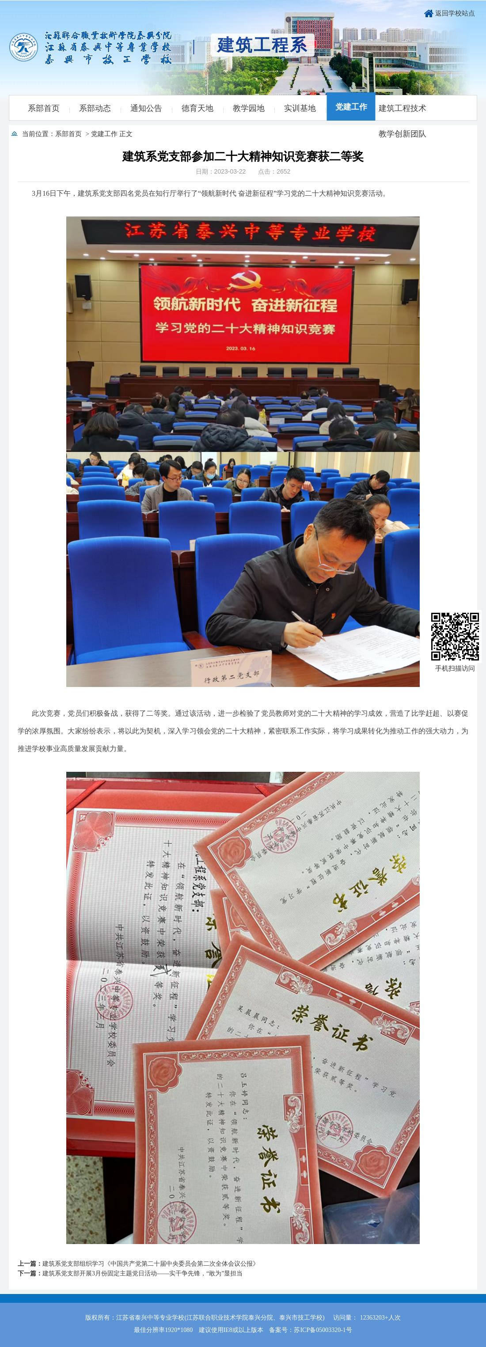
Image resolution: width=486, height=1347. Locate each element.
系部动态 (95, 108)
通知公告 (146, 108)
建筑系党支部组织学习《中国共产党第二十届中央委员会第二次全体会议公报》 (150, 1263)
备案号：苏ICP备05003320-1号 (310, 1330)
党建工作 (351, 106)
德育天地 (197, 108)
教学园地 (249, 108)
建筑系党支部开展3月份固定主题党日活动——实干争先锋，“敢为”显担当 (142, 1273)
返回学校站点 (455, 13)
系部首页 (44, 108)
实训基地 (300, 108)
